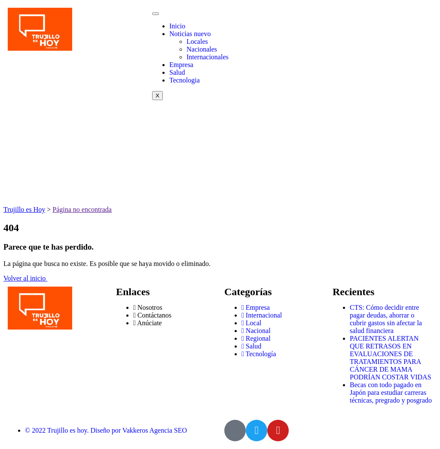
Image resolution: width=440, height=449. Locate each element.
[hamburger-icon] (155, 13)
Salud (177, 72)
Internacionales (207, 57)
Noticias (190, 33)
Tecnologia (184, 80)
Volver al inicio (25, 278)
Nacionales (201, 49)
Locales (197, 41)
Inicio (177, 26)
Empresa (181, 64)
